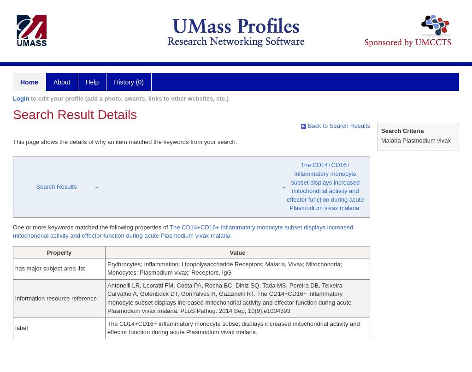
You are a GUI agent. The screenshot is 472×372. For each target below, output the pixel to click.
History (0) (129, 82)
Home (29, 82)
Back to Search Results (335, 125)
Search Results (56, 186)
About (62, 82)
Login (21, 98)
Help (92, 82)
